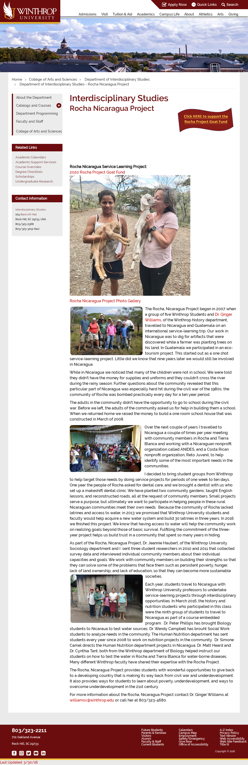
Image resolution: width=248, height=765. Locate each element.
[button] (18, 39)
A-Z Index (226, 730)
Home (17, 79)
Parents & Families (153, 733)
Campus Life (169, 14)
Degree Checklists (28, 172)
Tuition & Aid (122, 14)
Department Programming (37, 113)
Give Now (185, 741)
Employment (187, 735)
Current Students (152, 744)
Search (232, 4)
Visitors (146, 735)
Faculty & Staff (151, 741)
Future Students (152, 730)
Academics (146, 14)
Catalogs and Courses (33, 105)
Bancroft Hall (29, 214)
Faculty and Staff (29, 121)
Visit (104, 14)
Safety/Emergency (192, 738)
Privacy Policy (229, 733)
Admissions (87, 14)
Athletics (206, 14)
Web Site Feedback (233, 741)
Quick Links (207, 4)
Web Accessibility (232, 738)
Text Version (228, 735)
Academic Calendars (30, 157)
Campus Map (188, 733)
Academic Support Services (35, 162)
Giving (233, 14)
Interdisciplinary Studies (30, 209)
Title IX (224, 744)
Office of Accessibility (193, 744)
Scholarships (24, 176)
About (189, 14)
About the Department (34, 97)
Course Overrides (28, 167)
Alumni (146, 738)
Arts (220, 14)
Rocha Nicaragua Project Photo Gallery (105, 301)
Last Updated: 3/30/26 (19, 762)
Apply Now (177, 4)
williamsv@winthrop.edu (92, 700)
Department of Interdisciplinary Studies (117, 79)
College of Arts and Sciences (53, 79)
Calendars (186, 730)
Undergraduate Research (34, 181)
